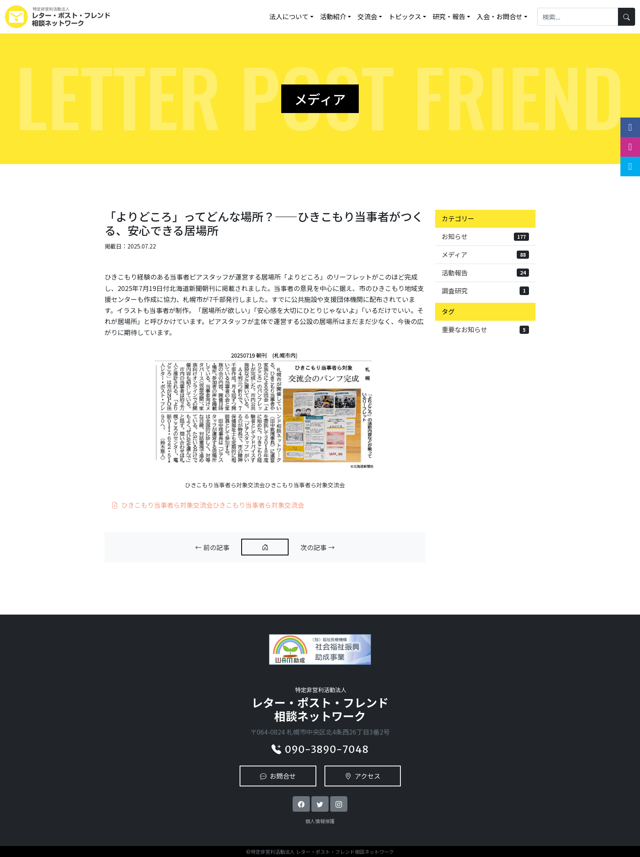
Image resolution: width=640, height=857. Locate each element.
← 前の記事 (212, 547)
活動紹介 (333, 16)
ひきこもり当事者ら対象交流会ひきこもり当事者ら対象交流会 (207, 505)
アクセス (362, 776)
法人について (289, 16)
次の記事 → (317, 547)
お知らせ (485, 236)
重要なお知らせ (485, 329)
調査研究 (485, 290)
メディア (485, 254)
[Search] (577, 16)
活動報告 (485, 273)
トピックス (405, 16)
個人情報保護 (320, 820)
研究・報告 (449, 16)
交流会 (367, 16)
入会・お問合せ (499, 16)
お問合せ (278, 776)
